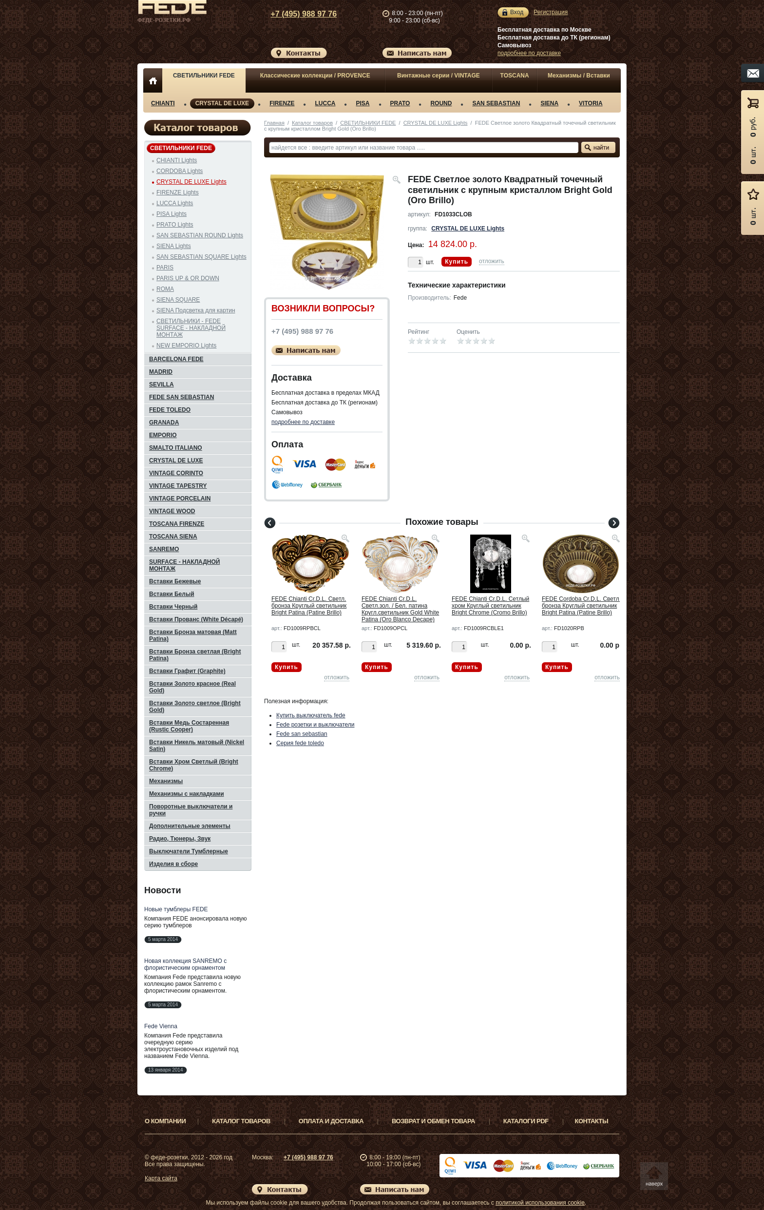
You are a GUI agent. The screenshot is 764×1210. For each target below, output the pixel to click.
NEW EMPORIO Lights (186, 345)
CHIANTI (163, 103)
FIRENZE (281, 103)
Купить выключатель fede (310, 715)
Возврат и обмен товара (433, 1121)
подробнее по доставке (529, 53)
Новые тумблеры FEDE (176, 909)
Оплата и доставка (331, 1121)
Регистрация (551, 12)
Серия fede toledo (300, 743)
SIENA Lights (173, 246)
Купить (456, 261)
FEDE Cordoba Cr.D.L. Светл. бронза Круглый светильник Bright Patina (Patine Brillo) (581, 605)
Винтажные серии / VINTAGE (438, 75)
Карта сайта (161, 1178)
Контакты (592, 1121)
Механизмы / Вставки (579, 75)
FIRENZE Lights (177, 192)
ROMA (165, 289)
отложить (491, 261)
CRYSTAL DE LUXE (222, 103)
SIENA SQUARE (178, 299)
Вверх (657, 1179)
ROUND (441, 103)
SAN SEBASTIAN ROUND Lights (199, 235)
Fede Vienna (160, 1026)
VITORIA (590, 103)
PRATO (400, 103)
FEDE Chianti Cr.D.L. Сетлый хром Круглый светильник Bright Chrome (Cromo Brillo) (490, 605)
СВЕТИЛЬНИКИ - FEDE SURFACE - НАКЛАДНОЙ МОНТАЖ (191, 328)
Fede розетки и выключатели (315, 724)
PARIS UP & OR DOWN (187, 278)
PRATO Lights (174, 224)
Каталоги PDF (526, 1121)
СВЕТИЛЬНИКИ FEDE (204, 75)
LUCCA (325, 103)
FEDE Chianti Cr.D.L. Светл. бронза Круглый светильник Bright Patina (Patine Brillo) (308, 605)
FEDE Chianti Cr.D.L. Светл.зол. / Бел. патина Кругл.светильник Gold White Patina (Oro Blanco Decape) (400, 609)
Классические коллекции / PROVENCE (315, 75)
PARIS (164, 267)
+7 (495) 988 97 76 (304, 14)
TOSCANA (514, 75)
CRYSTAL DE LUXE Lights (435, 123)
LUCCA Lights (174, 203)
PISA (362, 103)
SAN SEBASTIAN (496, 103)
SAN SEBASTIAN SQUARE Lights (201, 256)
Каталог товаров (312, 123)
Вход (516, 12)
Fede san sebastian (301, 733)
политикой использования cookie (540, 1202)
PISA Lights (171, 214)
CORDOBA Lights (179, 171)
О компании (165, 1121)
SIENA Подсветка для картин (195, 310)
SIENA (549, 103)
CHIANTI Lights (176, 160)
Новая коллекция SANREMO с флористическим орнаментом (185, 964)
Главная (274, 123)
